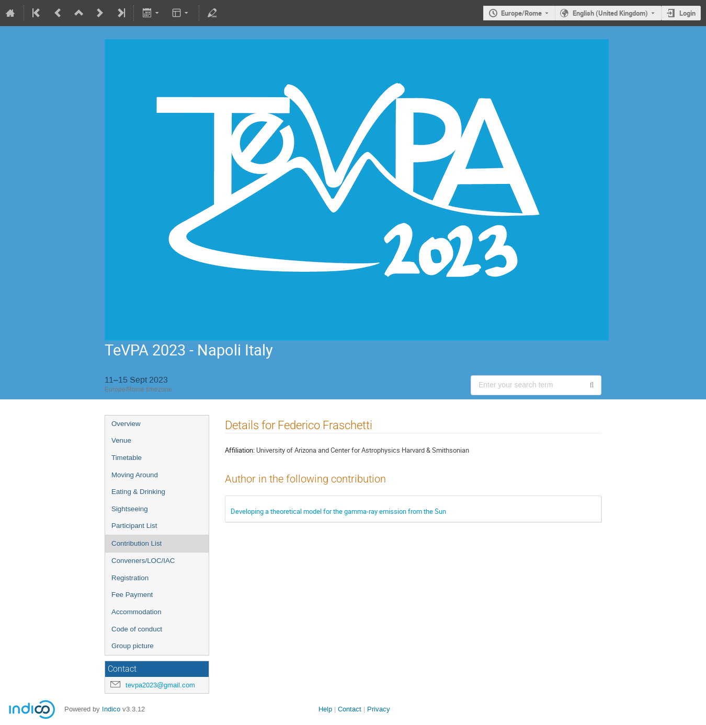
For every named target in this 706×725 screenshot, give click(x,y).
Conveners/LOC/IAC (143, 561)
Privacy (378, 709)
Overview (126, 424)
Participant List (134, 526)
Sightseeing (129, 509)
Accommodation (136, 612)
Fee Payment (132, 595)
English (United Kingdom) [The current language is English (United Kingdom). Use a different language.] (610, 13)
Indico (111, 709)
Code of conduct (136, 629)
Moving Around (134, 475)
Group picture (132, 646)
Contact (349, 709)
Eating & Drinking (138, 492)
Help (325, 709)
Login (687, 13)
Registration (130, 578)
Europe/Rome (521, 13)
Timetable (126, 458)
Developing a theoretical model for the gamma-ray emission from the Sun (338, 511)
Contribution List (136, 543)
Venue (121, 440)
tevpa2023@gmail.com (160, 685)
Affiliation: (240, 450)
